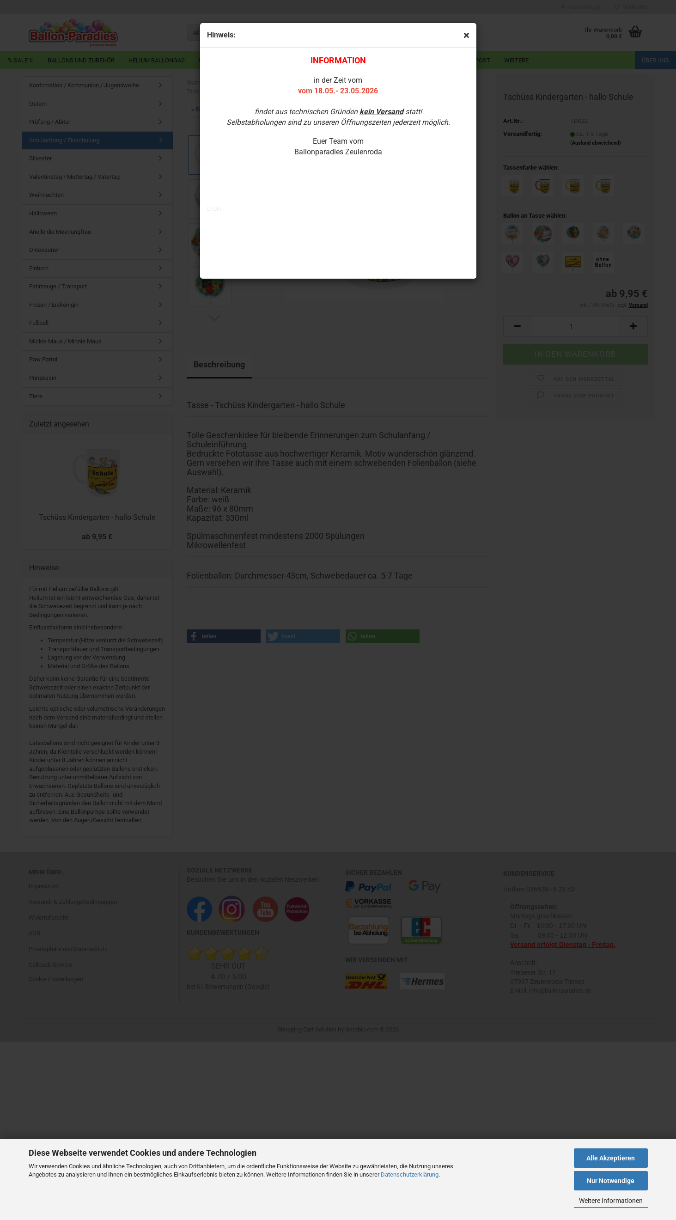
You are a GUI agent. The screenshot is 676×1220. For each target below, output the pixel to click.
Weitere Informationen (611, 1200)
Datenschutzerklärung (409, 1174)
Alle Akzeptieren (610, 1158)
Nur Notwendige (610, 1180)
